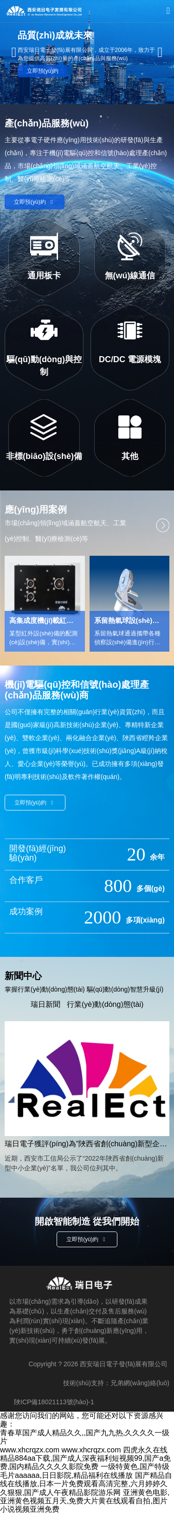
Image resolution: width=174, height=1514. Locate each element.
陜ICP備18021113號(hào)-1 (54, 1402)
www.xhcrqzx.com (29, 1450)
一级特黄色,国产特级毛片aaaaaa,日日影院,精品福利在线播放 (84, 1471)
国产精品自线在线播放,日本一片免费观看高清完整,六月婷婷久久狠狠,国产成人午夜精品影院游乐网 (86, 1483)
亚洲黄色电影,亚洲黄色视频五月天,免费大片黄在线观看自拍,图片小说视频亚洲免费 (84, 1501)
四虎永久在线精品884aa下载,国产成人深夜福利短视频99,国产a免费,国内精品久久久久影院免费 (85, 1458)
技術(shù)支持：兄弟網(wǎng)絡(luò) (116, 1383)
